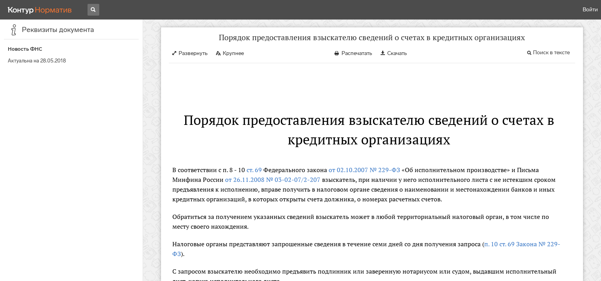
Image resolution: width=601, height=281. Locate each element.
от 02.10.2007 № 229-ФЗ (364, 169)
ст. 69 (254, 169)
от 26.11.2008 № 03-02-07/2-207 (272, 179)
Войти (590, 9)
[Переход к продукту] (40, 10)
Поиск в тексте (551, 52)
